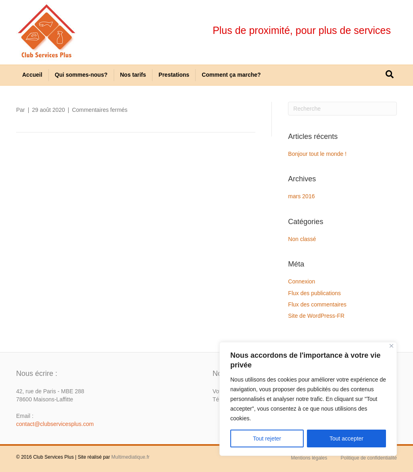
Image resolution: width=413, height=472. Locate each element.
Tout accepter (346, 438)
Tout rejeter (267, 438)
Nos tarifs (133, 74)
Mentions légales (309, 458)
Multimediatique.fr (130, 457)
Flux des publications (314, 293)
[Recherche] (389, 74)
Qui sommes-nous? (81, 74)
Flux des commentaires (317, 304)
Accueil (32, 74)
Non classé (302, 239)
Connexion (301, 281)
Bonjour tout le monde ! (317, 154)
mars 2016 (301, 196)
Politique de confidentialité (369, 458)
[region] (308, 399)
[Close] (391, 346)
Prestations (174, 74)
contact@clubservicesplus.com (55, 424)
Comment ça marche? (231, 74)
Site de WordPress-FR (316, 316)
